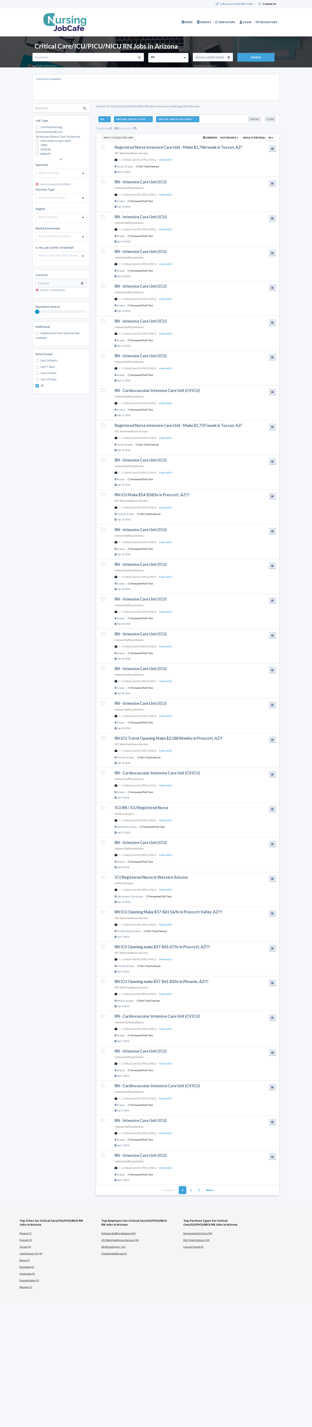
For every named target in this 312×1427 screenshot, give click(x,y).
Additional (43, 327)
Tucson (120, 166)
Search (256, 57)
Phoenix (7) (26, 1233)
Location (42, 275)
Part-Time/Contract (148, 166)
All (42, 385)
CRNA (44, 145)
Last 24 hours (49, 360)
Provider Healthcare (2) (114, 1253)
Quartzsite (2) (27, 1273)
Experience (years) (48, 307)
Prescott (121, 514)
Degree (40, 209)
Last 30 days (49, 379)
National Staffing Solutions (129, 187)
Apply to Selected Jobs (118, 137)
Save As (254, 119)
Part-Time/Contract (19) (196, 1240)
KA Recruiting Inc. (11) (113, 1246)
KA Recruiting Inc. (124, 813)
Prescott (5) (26, 1240)
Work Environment (48, 228)
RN (120, 159)
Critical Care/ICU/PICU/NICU (139, 159)
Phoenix (121, 1000)
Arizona (129, 166)
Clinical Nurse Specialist (56, 141)
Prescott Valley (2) (29, 1280)
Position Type (45, 189)
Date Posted (44, 354)
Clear (270, 119)
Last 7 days (48, 367)
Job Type (42, 120)
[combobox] (168, 57)
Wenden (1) (26, 1287)
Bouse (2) (25, 1260)
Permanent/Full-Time (141, 201)
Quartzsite (122, 827)
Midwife (46, 154)
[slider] (37, 312)
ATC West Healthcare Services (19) (120, 1240)
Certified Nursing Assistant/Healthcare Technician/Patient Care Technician (58, 132)
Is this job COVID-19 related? (55, 248)
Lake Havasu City (125, 896)
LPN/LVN (46, 149)
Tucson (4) (25, 1246)
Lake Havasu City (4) (31, 1253)
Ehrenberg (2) (27, 1267)
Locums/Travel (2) (193, 1246)
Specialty (42, 165)
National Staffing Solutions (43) (118, 1233)
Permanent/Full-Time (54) (197, 1233)
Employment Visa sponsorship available (58, 335)
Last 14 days (49, 373)
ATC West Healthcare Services (131, 153)
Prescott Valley (124, 931)
